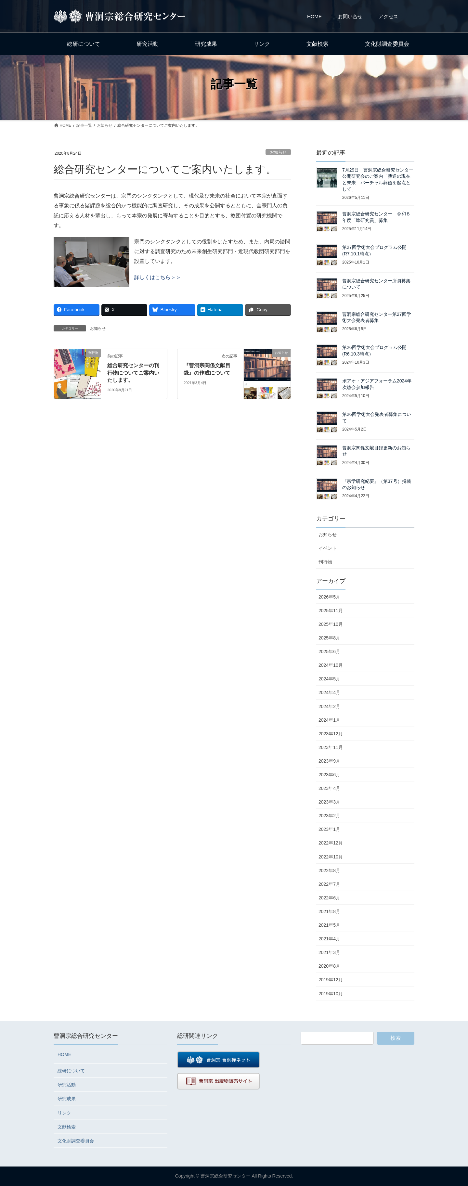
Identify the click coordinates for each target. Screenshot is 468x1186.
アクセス (388, 16)
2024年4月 (329, 692)
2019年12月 (330, 979)
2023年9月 (329, 761)
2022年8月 (329, 870)
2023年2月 (329, 815)
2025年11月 (330, 610)
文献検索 (67, 1126)
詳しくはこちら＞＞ (157, 277)
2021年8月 (329, 911)
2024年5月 (329, 678)
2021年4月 (329, 938)
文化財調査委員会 (76, 1140)
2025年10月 (330, 624)
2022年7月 (329, 884)
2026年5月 (329, 596)
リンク (64, 1112)
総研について (71, 1070)
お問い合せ (350, 16)
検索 (395, 1038)
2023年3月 (329, 802)
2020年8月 (329, 966)
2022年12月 (330, 842)
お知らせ (278, 152)
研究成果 (67, 1098)
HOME (314, 16)
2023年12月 (330, 733)
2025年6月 (329, 651)
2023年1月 (329, 829)
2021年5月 (329, 925)
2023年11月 (330, 747)
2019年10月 (330, 993)
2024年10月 (330, 665)
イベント (327, 548)
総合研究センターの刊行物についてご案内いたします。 (133, 373)
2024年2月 (329, 706)
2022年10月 (330, 856)
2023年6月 (329, 774)
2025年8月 (329, 637)
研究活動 (67, 1084)
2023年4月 (329, 788)
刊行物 (325, 561)
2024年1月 (329, 720)
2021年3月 (329, 952)
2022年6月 (329, 897)
